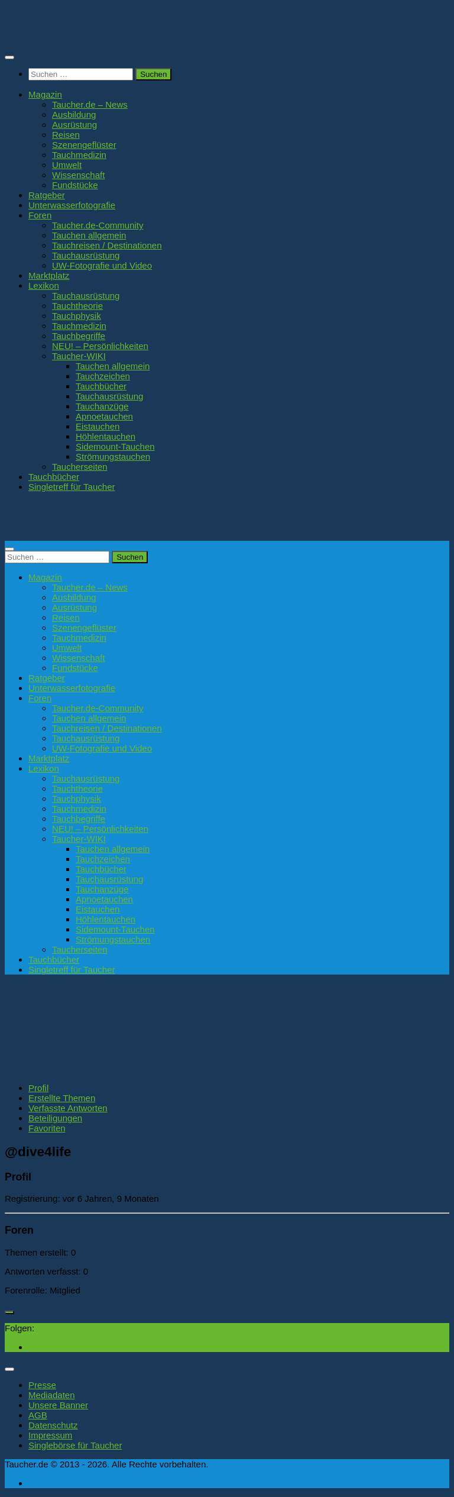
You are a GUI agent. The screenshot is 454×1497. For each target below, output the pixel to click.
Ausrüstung (74, 125)
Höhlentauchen (105, 436)
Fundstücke (75, 185)
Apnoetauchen (104, 416)
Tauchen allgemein (89, 235)
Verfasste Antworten (68, 1108)
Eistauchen (97, 426)
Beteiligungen (55, 1118)
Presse (42, 1385)
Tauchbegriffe (78, 336)
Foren (39, 215)
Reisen (66, 135)
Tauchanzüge (102, 406)
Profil (38, 1088)
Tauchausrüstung (85, 255)
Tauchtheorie (77, 306)
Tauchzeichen (103, 376)
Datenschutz (53, 1425)
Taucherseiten (80, 467)
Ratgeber (46, 195)
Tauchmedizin (79, 155)
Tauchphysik (76, 316)
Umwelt (67, 165)
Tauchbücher (101, 386)
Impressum (50, 1435)
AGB (37, 1415)
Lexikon (43, 285)
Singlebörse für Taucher (75, 1445)
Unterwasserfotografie (71, 205)
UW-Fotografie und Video (102, 265)
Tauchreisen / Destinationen (107, 245)
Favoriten (47, 1128)
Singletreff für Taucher (71, 487)
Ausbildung (74, 114)
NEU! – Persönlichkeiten (100, 346)
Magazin (45, 94)
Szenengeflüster (84, 145)
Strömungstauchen (113, 456)
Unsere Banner (58, 1405)
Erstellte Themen (61, 1098)
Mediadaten (51, 1395)
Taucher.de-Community (98, 225)
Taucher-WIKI (79, 356)
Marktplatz (48, 275)
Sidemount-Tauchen (115, 446)
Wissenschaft (78, 175)
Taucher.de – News (90, 104)
